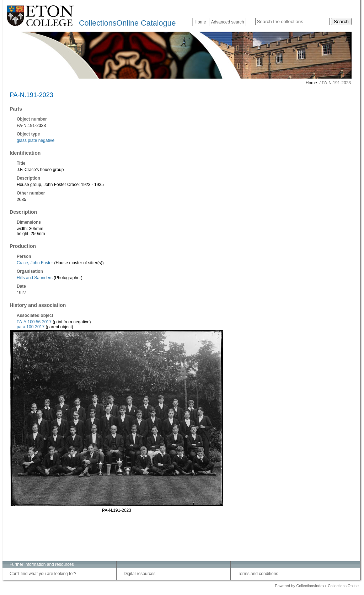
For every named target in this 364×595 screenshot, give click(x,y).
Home (200, 22)
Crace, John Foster (35, 262)
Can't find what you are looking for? (43, 573)
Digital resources (139, 573)
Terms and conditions (258, 573)
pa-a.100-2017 (30, 326)
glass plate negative (35, 140)
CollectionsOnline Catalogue (127, 22)
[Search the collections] (292, 21)
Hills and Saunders (35, 277)
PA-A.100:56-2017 (34, 321)
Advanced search (227, 22)
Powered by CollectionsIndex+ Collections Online (317, 586)
